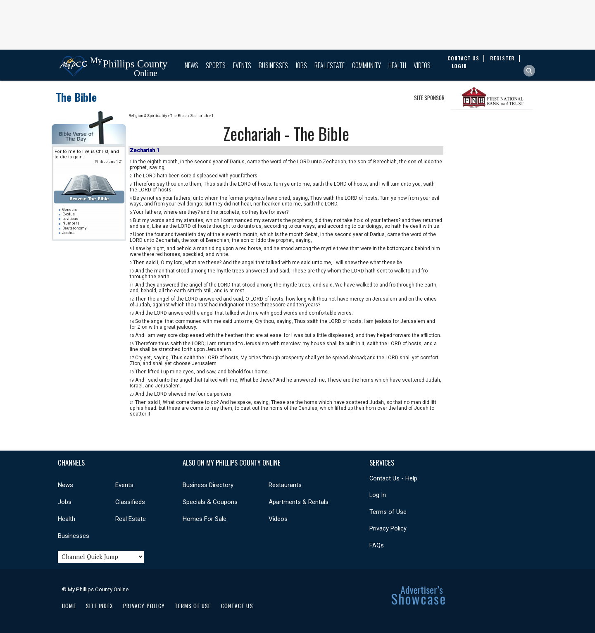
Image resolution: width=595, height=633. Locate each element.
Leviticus (70, 219)
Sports (216, 65)
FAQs (376, 545)
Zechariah (199, 116)
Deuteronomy (74, 228)
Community (366, 65)
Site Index (99, 606)
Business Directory (208, 485)
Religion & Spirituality (148, 116)
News (191, 65)
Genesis (69, 210)
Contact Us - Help (393, 478)
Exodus (68, 214)
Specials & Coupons (210, 502)
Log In (377, 495)
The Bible (76, 97)
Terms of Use (388, 512)
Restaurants (285, 485)
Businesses (273, 65)
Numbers (70, 223)
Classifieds (130, 502)
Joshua (69, 233)
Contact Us (237, 606)
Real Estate (329, 65)
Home (69, 606)
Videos (422, 65)
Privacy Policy (388, 528)
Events (242, 65)
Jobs (301, 65)
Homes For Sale (204, 519)
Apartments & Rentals (298, 502)
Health (397, 65)
